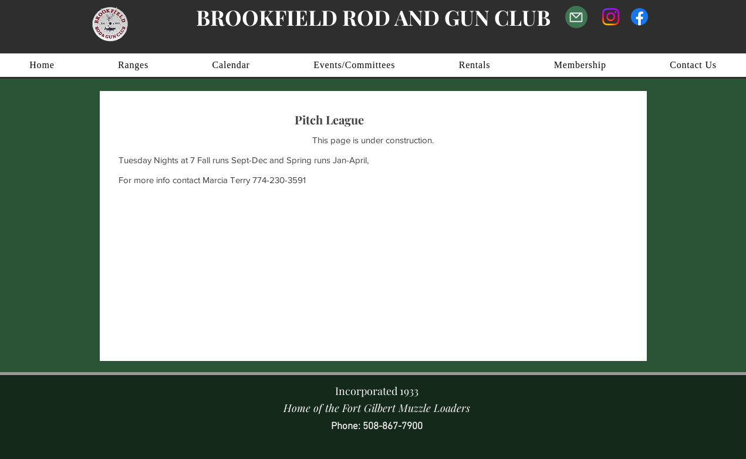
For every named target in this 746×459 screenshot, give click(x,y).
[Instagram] (610, 16)
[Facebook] (639, 16)
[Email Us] (576, 17)
